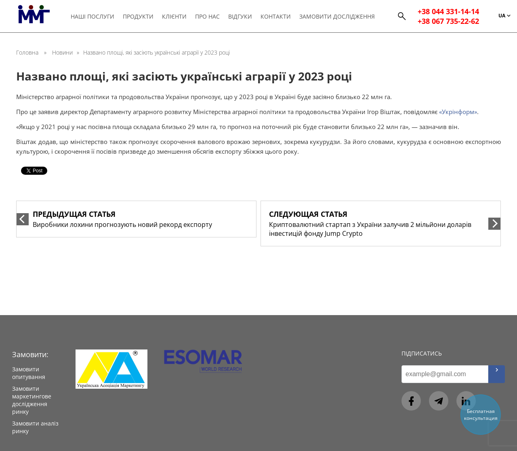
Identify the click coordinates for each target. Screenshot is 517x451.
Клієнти (174, 17)
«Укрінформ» (458, 112)
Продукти (138, 17)
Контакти (276, 17)
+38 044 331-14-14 (448, 12)
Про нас (207, 17)
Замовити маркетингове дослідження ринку (31, 400)
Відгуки (240, 17)
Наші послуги (93, 17)
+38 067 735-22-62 (448, 22)
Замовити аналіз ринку (35, 427)
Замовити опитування (28, 373)
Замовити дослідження (337, 17)
